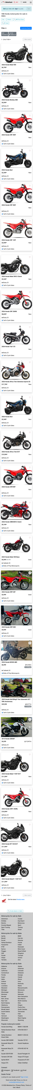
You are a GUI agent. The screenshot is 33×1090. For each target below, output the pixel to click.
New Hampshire (23, 996)
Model (9, 19)
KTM (2, 947)
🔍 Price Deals (19, 19)
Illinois (20, 979)
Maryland (4, 988)
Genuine (20, 940)
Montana (4, 994)
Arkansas (21, 968)
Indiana (3, 981)
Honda (20, 942)
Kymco (3, 949)
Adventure (4, 919)
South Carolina (22, 1009)
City (3, 19)
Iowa (19, 981)
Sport (19, 925)
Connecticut (5, 973)
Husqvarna (4, 945)
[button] (3, 580)
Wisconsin (4, 1020)
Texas (3, 1014)
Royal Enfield (22, 951)
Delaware (21, 973)
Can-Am (20, 938)
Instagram (7, 1070)
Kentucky (21, 983)
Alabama (4, 966)
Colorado (21, 971)
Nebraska (21, 994)
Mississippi (4, 992)
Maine (20, 986)
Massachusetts (22, 988)
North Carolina (22, 1001)
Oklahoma (4, 1005)
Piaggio (3, 951)
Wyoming (21, 1020)
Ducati (3, 940)
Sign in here (24, 1077)
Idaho (3, 979)
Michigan (4, 990)
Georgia (20, 975)
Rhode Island (5, 1009)
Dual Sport (21, 921)
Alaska (20, 966)
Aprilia (3, 936)
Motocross (21, 923)
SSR (2, 953)
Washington (5, 1018)
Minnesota (21, 990)
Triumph (20, 955)
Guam (3, 977)
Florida (3, 975)
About (18, 1087)
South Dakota (5, 1011)
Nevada (3, 996)
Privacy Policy (20, 1085)
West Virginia (22, 1018)
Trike (2, 929)
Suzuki (3, 955)
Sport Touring (5, 927)
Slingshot (21, 953)
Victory (20, 957)
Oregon (20, 1005)
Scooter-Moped (6, 925)
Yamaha (3, 960)
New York (4, 1001)
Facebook (16, 1070)
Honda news (21, 899)
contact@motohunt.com (16, 1082)
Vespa (3, 957)
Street (20, 929)
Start (29, 9)
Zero (19, 960)
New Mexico (22, 999)
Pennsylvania (5, 1007)
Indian (20, 945)
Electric (3, 923)
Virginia (20, 1016)
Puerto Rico (21, 1007)
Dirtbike (3, 921)
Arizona (3, 968)
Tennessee (21, 1011)
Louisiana (4, 986)
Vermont (4, 1016)
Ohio (19, 1003)
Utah (19, 1014)
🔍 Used (5, 23)
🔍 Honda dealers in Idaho (15, 911)
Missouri (20, 992)
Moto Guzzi (21, 949)
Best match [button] (27, 39)
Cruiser (20, 919)
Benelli (3, 938)
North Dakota (5, 1003)
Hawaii (20, 977)
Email (24, 1070)
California (4, 971)
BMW (19, 936)
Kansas (3, 983)
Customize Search (26, 28)
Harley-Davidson (6, 942)
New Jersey (5, 999)
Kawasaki (21, 947)
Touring (20, 927)
